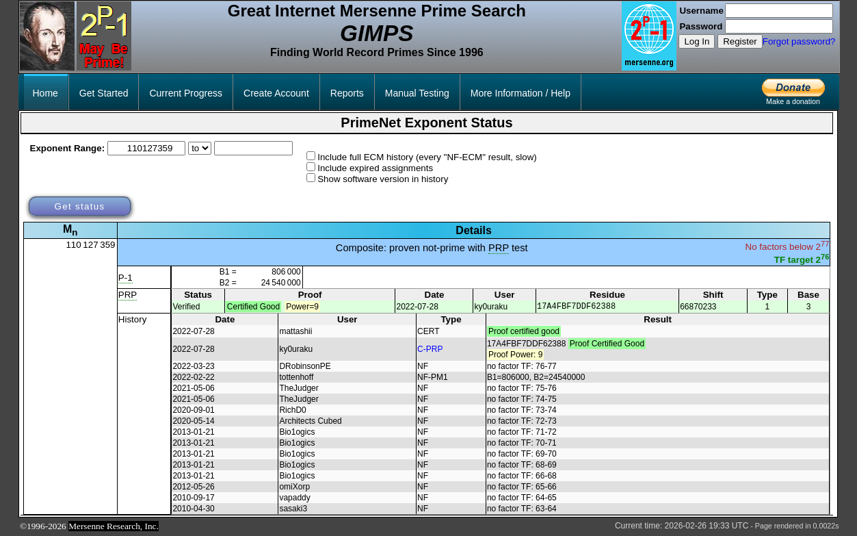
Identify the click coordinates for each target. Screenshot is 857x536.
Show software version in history (382, 179)
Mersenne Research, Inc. (113, 527)
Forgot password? (799, 41)
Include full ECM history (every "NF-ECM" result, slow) (427, 157)
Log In (696, 41)
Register (740, 41)
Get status (79, 206)
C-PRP (430, 350)
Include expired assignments (375, 168)
